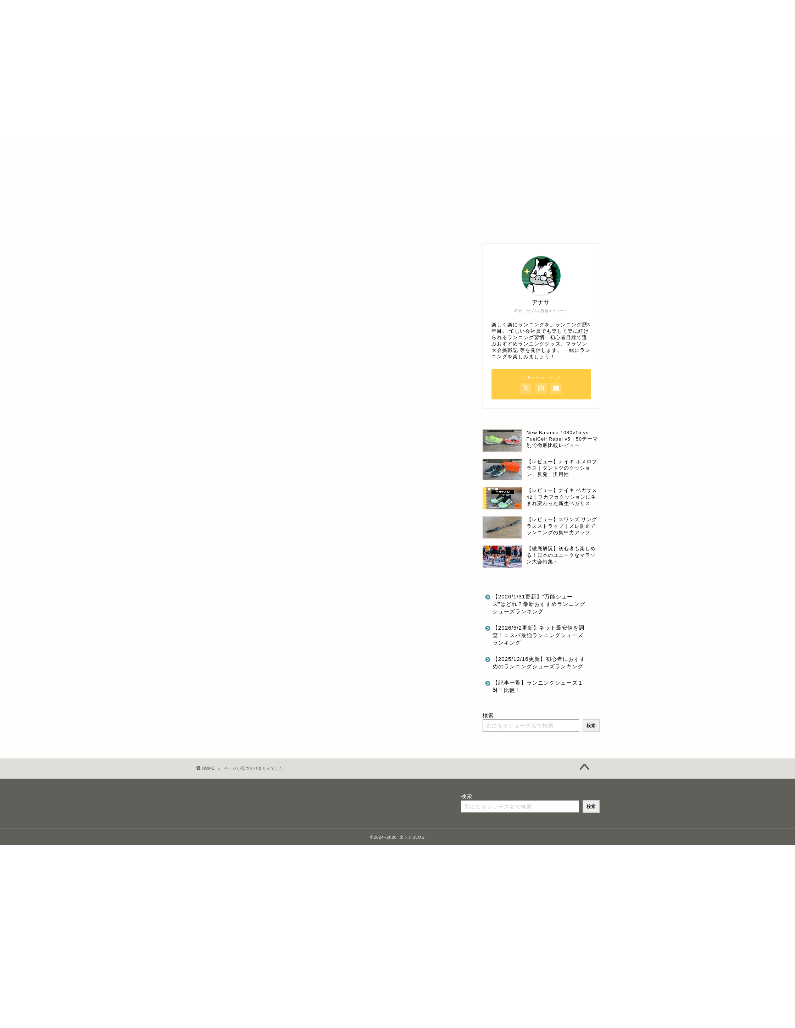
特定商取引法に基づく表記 (363, 146)
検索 (488, 715)
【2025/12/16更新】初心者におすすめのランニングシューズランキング (539, 662)
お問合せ (482, 146)
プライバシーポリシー (432, 146)
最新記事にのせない (252, 604)
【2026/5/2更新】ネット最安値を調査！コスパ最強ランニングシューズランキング (538, 635)
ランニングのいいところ (259, 583)
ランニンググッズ (249, 573)
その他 (233, 562)
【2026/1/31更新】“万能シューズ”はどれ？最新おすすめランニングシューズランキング (539, 603)
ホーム (311, 146)
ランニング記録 (246, 593)
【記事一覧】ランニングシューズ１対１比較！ (538, 686)
